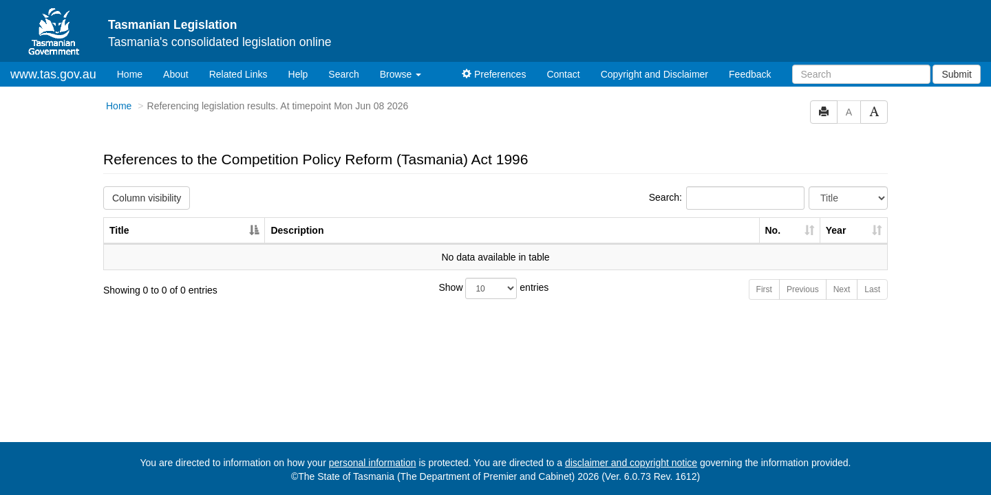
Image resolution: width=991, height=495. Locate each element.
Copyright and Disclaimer (654, 74)
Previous (803, 289)
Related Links (238, 74)
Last (872, 289)
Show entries (494, 288)
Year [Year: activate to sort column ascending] (836, 230)
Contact (562, 74)
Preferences (494, 74)
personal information (372, 462)
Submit (956, 74)
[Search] (861, 74)
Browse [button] (401, 74)
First (764, 289)
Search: (726, 198)
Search (343, 74)
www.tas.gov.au (53, 74)
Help (298, 74)
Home (135, 73)
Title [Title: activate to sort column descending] (119, 230)
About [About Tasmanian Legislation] (176, 74)
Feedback (750, 74)
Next (842, 289)
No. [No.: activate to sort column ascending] (773, 230)
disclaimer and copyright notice (631, 462)
